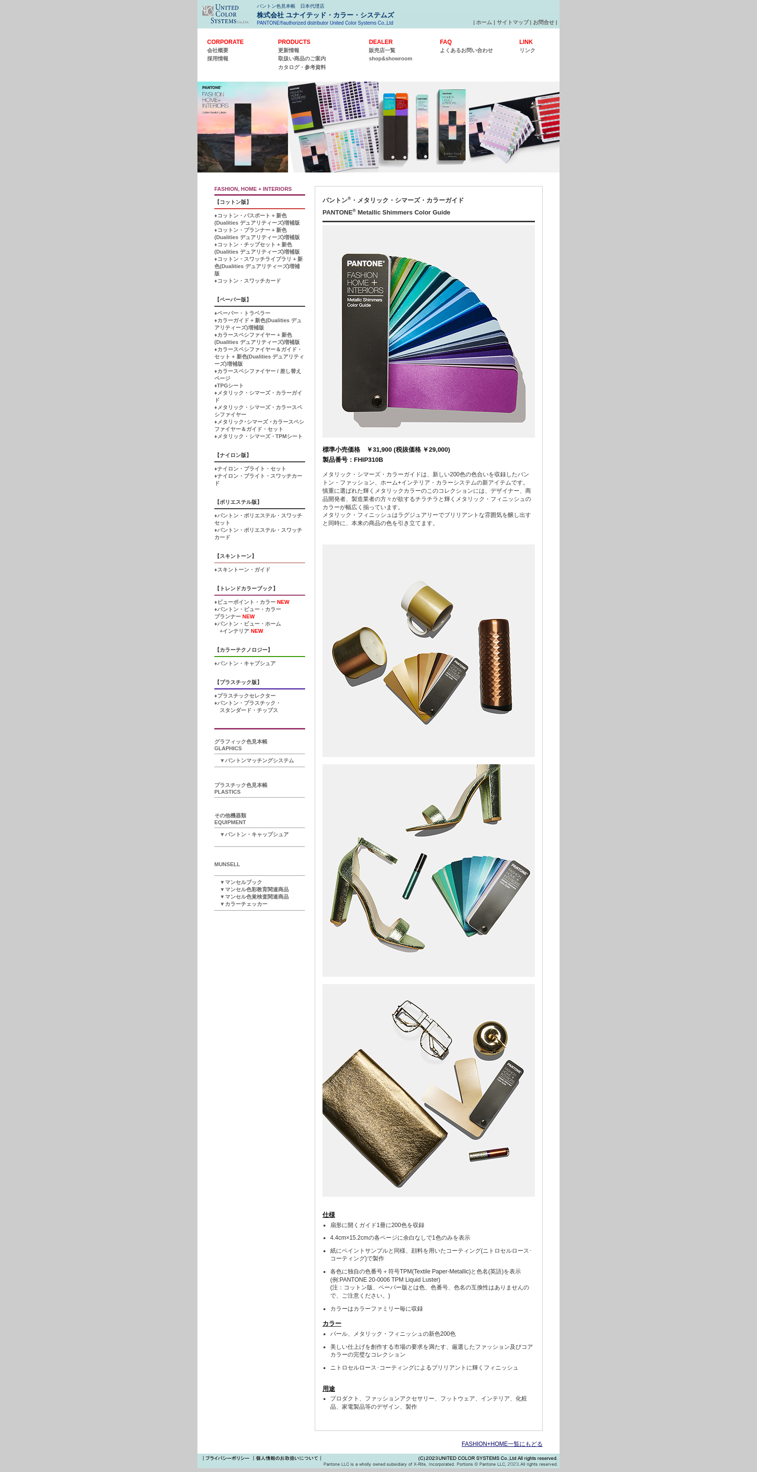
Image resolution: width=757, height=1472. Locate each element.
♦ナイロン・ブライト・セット (250, 469)
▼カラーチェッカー (240, 904)
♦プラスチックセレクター (245, 696)
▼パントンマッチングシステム (254, 760)
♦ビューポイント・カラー (251, 602)
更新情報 (288, 50)
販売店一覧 (382, 50)
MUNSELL (227, 864)
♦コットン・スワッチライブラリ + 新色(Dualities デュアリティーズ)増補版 (258, 266)
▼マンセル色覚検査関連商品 (251, 897)
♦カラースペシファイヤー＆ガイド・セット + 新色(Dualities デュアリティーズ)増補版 (259, 356)
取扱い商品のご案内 (302, 58)
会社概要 (217, 50)
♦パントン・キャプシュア (245, 663)
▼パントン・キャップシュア (251, 834)
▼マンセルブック (238, 882)
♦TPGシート (229, 385)
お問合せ (543, 22)
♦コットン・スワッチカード (247, 281)
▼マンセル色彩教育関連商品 (251, 889)
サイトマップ (513, 22)
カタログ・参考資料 (302, 67)
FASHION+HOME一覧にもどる (502, 1444)
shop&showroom (390, 58)
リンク (527, 50)
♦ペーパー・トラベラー (242, 313)
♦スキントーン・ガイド (242, 569)
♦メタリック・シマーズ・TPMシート (258, 436)
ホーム (484, 22)
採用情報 (217, 58)
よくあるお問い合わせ (466, 50)
